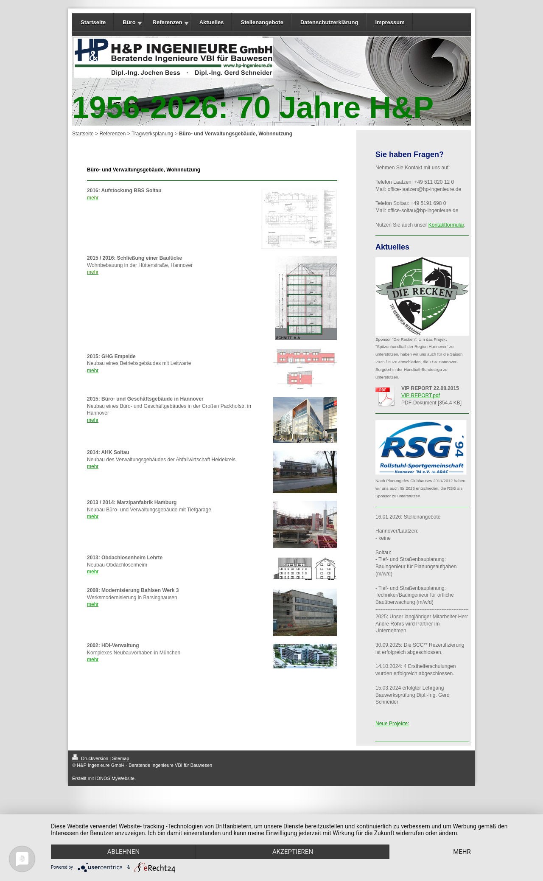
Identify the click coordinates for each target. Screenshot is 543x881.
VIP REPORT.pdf (420, 395)
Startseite (93, 22)
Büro (129, 22)
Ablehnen (123, 852)
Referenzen (167, 22)
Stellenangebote (262, 22)
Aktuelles (211, 22)
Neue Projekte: (392, 724)
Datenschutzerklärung (329, 22)
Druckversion (90, 758)
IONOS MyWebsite (114, 778)
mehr (92, 370)
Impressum (389, 22)
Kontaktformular (446, 225)
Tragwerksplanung (152, 134)
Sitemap (120, 758)
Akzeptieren (292, 852)
